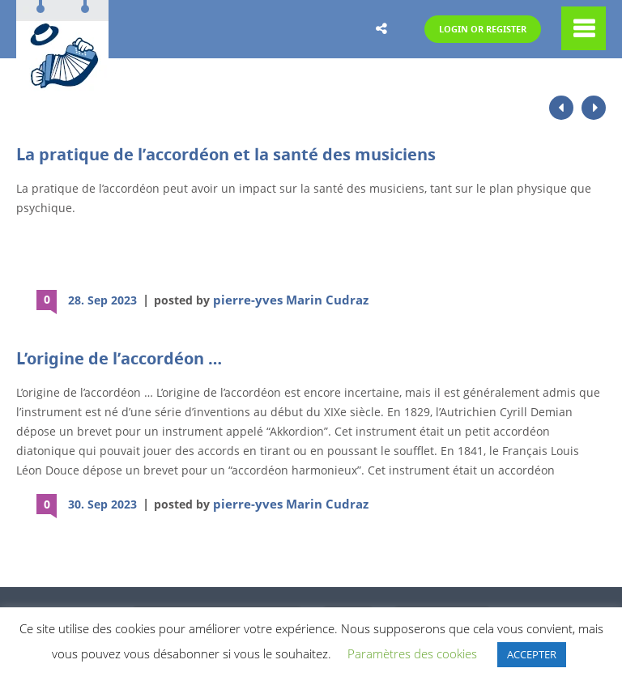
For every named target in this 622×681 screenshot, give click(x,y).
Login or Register (473, 29)
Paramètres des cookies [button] (412, 653)
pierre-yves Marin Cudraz (283, 300)
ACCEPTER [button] (531, 654)
